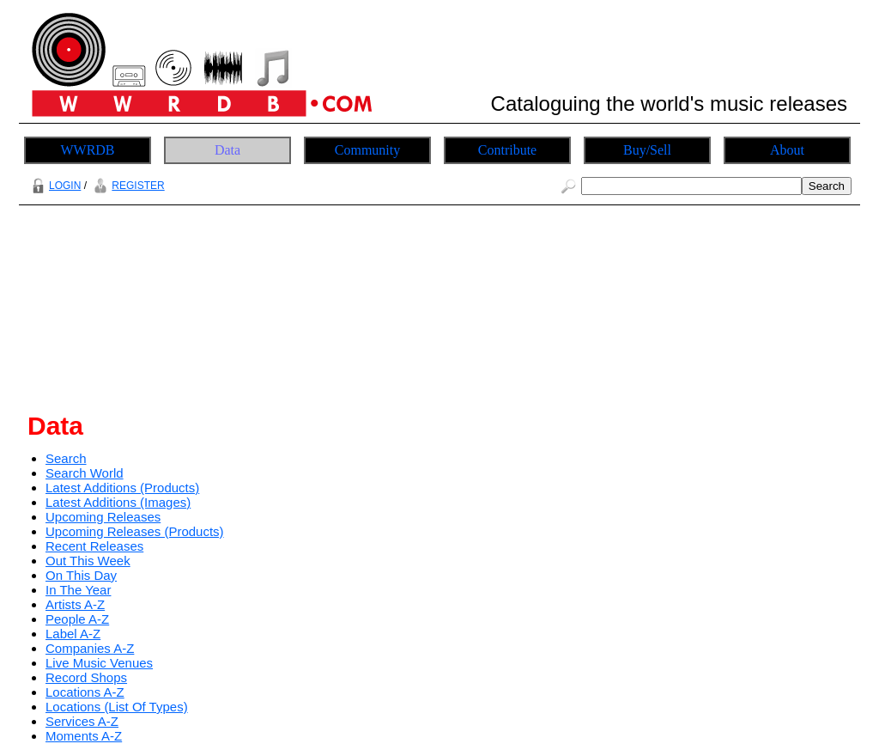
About (787, 150)
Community (367, 150)
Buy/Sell (647, 150)
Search (66, 458)
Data (227, 150)
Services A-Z (81, 721)
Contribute (507, 150)
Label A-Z (72, 633)
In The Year (78, 589)
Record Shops (86, 677)
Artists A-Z (75, 604)
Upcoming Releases (103, 516)
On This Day (81, 575)
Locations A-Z (84, 692)
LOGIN (54, 186)
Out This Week (87, 560)
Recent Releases (94, 546)
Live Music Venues (99, 662)
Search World (84, 473)
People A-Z (77, 619)
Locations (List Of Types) (116, 706)
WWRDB (87, 150)
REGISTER (126, 186)
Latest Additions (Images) (118, 502)
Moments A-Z (83, 736)
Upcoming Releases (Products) (134, 531)
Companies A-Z (89, 648)
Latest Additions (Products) (122, 487)
